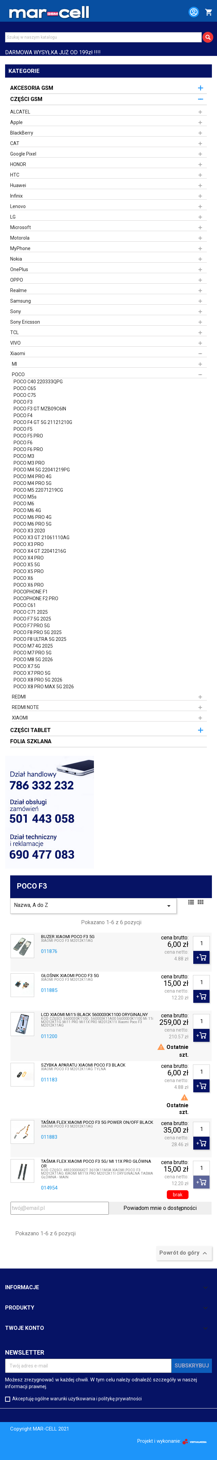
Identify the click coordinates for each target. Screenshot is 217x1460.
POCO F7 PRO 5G (32, 625)
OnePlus (19, 269)
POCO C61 (25, 605)
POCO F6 (23, 442)
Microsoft (20, 227)
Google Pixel (23, 154)
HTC (14, 175)
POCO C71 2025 (31, 612)
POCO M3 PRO (29, 463)
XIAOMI (20, 718)
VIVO (15, 343)
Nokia (16, 259)
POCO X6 (23, 578)
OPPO (16, 280)
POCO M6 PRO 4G (33, 517)
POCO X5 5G (27, 564)
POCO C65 (25, 388)
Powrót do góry (184, 1253)
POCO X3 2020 (29, 530)
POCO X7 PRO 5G (32, 673)
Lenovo (18, 206)
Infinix (16, 196)
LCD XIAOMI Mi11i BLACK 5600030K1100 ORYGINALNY (94, 1014)
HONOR (18, 164)
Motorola (19, 238)
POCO (18, 374)
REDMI (19, 696)
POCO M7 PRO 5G (33, 652)
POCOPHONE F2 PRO (36, 598)
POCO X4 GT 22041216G (40, 551)
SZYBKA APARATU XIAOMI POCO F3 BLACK (83, 1065)
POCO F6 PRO (28, 449)
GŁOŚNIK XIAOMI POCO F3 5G (70, 975)
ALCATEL (20, 112)
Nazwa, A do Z (93, 906)
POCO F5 (23, 429)
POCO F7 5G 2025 (32, 619)
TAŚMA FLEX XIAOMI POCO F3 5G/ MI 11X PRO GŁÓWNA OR (96, 1164)
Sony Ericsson (25, 322)
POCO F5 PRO (28, 436)
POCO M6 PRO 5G (33, 524)
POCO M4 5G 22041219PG (42, 469)
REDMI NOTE (25, 707)
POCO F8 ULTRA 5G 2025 (40, 639)
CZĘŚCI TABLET (30, 730)
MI (14, 364)
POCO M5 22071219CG (38, 490)
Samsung (20, 301)
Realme (18, 290)
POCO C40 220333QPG (38, 381)
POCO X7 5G (27, 666)
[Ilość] (201, 943)
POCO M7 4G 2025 (33, 646)
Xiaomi (17, 353)
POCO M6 (24, 503)
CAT (14, 143)
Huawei (18, 185)
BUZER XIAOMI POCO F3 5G (68, 936)
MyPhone (20, 248)
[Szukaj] (103, 37)
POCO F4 (23, 415)
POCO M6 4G (27, 510)
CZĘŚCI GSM (26, 99)
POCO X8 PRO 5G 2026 (38, 680)
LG (13, 217)
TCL (14, 332)
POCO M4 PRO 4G (33, 476)
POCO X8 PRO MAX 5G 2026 (44, 686)
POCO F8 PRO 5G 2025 (38, 632)
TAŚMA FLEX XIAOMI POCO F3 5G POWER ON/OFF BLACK (97, 1122)
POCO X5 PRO (29, 571)
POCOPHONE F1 (31, 591)
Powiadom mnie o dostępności (160, 1208)
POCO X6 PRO (29, 585)
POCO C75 (25, 395)
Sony (15, 311)
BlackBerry (21, 133)
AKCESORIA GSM (31, 88)
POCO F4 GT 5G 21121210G (43, 422)
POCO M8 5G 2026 (33, 659)
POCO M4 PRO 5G (33, 483)
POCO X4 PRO (29, 558)
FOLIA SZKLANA (31, 741)
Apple (16, 122)
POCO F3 (23, 402)
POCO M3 (24, 456)
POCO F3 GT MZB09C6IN (40, 408)
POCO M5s (25, 497)
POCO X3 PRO (29, 544)
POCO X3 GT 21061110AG (42, 537)
